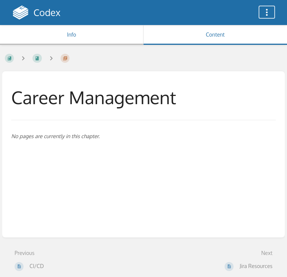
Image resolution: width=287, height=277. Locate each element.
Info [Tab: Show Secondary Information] (71, 34)
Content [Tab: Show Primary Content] (215, 34)
